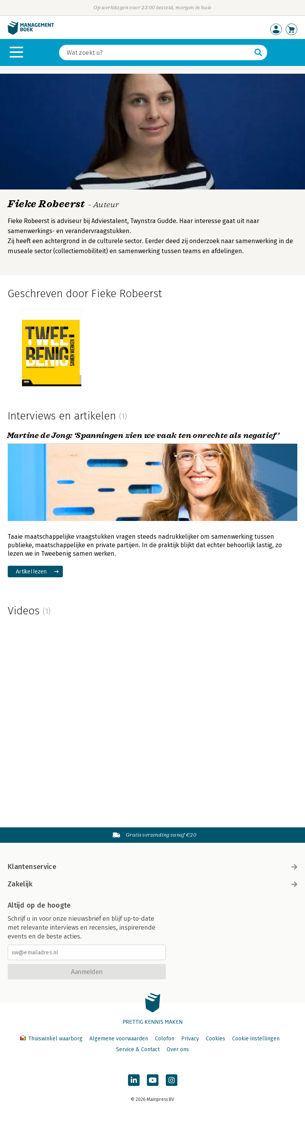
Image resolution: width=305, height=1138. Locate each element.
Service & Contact (138, 1049)
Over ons (178, 1049)
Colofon (164, 1038)
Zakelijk (152, 884)
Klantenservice (152, 866)
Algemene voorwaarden (118, 1038)
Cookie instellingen (256, 1038)
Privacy (190, 1038)
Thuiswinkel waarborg (52, 1038)
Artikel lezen (31, 571)
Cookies (215, 1038)
